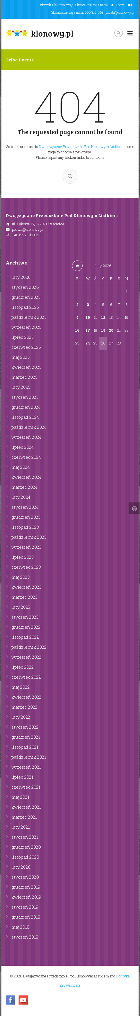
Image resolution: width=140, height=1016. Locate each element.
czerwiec (26, 347)
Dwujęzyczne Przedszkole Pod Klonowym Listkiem (82, 146)
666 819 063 (94, 12)
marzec (24, 377)
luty (21, 277)
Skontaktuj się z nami (91, 5)
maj (20, 357)
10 (88, 317)
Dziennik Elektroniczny (56, 5)
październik (29, 317)
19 (103, 330)
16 (77, 330)
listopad (25, 307)
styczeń (25, 287)
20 (111, 330)
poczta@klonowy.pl (119, 12)
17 (87, 330)
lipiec (22, 337)
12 (103, 317)
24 (87, 343)
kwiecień (26, 367)
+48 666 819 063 (26, 234)
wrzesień (26, 327)
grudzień (26, 297)
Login (120, 5)
